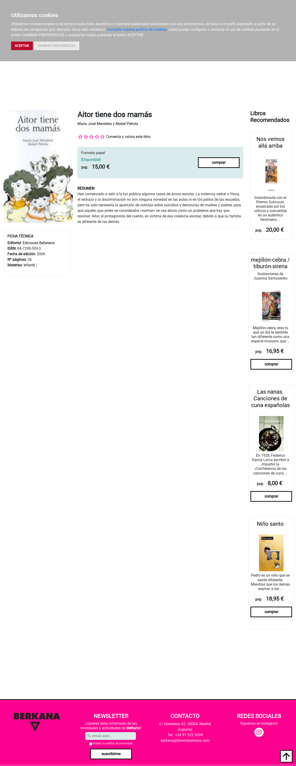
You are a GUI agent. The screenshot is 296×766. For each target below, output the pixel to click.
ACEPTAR (22, 46)
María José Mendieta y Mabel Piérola (107, 124)
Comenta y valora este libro (128, 136)
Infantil (30, 265)
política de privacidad (118, 743)
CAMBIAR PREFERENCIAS (56, 46)
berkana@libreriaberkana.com (185, 740)
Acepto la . (113, 743)
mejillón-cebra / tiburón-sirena (270, 263)
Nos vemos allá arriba (270, 142)
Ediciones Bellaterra (39, 243)
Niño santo (270, 524)
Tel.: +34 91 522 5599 (185, 735)
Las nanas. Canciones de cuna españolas (270, 398)
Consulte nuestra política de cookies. (137, 29)
